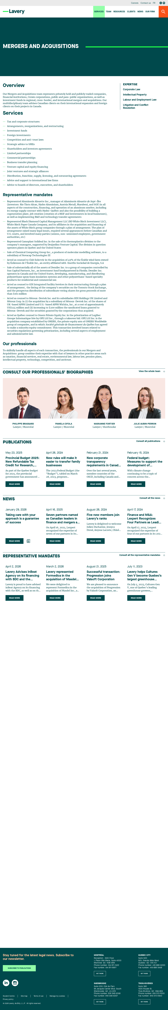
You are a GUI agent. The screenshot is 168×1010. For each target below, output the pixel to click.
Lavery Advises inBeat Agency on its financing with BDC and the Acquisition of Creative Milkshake (23, 579)
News (140, 12)
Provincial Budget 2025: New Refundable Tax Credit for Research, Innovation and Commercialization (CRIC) (22, 462)
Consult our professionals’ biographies (48, 372)
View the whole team (152, 371)
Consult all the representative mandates (142, 558)
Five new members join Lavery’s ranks (103, 519)
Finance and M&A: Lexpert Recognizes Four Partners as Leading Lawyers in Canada (142, 521)
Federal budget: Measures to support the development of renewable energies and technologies (144, 462)
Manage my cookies (57, 996)
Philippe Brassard (23, 424)
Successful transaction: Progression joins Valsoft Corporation (104, 579)
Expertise (130, 84)
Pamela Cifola (63, 424)
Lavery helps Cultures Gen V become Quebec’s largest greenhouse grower (143, 579)
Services (99, 12)
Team (108, 12)
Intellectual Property (135, 94)
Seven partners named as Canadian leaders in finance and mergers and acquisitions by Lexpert (63, 521)
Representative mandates (31, 559)
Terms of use (38, 996)
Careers (135, 3)
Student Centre (9, 996)
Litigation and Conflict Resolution (135, 106)
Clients (131, 12)
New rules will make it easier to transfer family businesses (62, 462)
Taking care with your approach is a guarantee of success (23, 521)
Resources (119, 12)
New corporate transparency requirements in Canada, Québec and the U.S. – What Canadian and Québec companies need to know (102, 462)
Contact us (146, 3)
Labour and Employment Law (139, 100)
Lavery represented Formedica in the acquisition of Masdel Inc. (62, 579)
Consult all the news (152, 500)
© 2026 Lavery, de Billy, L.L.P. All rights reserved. (22, 1003)
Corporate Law (131, 89)
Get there (100, 973)
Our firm (150, 12)
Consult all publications (150, 441)
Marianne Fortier (104, 424)
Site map (24, 996)
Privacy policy (8, 999)
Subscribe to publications (19, 968)
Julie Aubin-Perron (145, 424)
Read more (15, 485)
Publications (17, 442)
